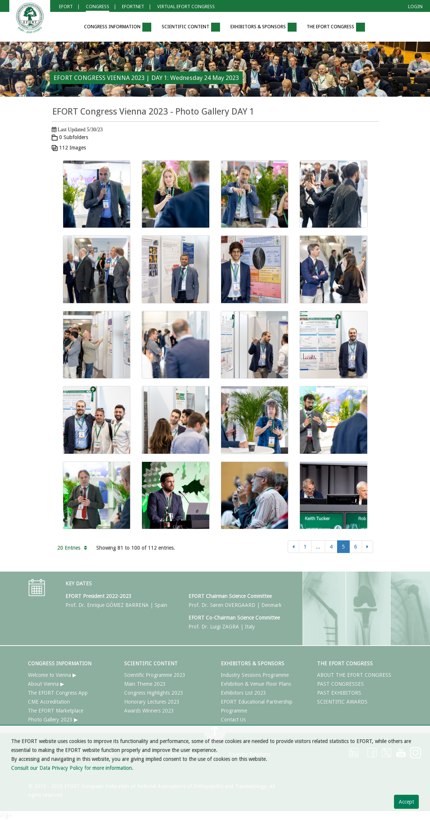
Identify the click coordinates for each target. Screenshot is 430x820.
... (318, 547)
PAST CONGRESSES (340, 684)
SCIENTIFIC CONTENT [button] (191, 27)
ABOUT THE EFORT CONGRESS (354, 675)
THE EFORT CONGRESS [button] (336, 27)
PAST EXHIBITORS (339, 693)
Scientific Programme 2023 (154, 675)
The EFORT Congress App (58, 693)
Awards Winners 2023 (149, 711)
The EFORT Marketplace (55, 711)
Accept (406, 802)
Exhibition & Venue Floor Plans (256, 684)
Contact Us (233, 720)
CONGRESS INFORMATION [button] (117, 27)
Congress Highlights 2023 (153, 693)
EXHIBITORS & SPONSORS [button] (263, 27)
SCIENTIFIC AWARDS (342, 702)
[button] (68, 27)
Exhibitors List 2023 (243, 693)
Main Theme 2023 (145, 684)
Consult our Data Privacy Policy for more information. (72, 768)
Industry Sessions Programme (255, 675)
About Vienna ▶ (46, 684)
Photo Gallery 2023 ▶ (53, 720)
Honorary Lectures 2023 (152, 702)
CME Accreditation (49, 702)
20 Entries (72, 548)
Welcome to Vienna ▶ (52, 675)
